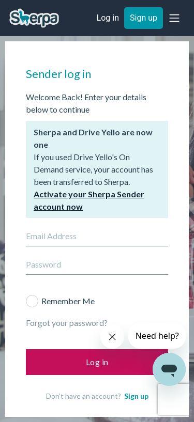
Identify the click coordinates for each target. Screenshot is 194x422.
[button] (174, 18)
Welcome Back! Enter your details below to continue (86, 103)
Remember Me (68, 301)
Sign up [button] (143, 18)
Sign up (136, 396)
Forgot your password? (67, 322)
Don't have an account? (97, 396)
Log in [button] (108, 18)
